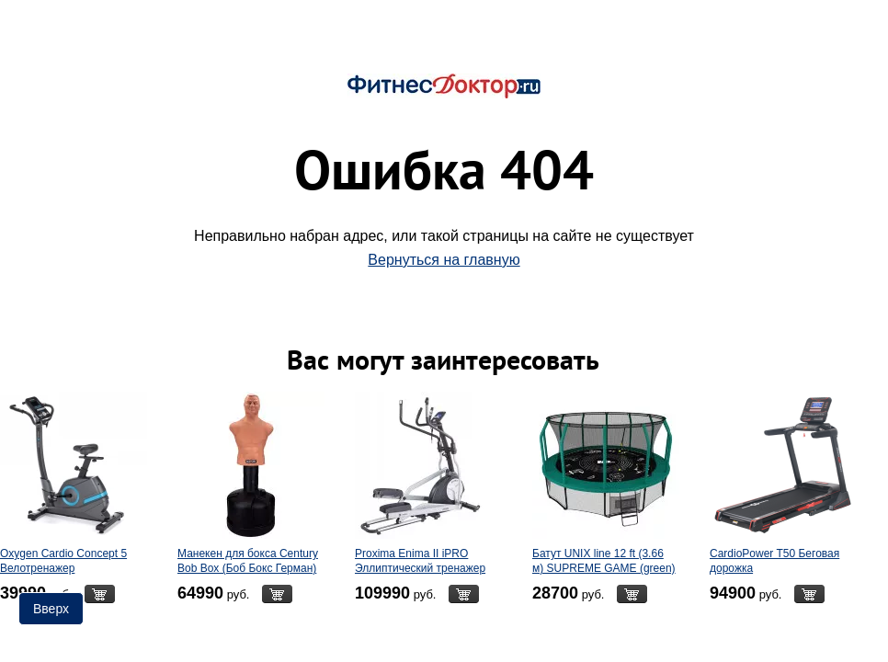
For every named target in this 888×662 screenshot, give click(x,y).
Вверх (51, 608)
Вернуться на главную (443, 260)
